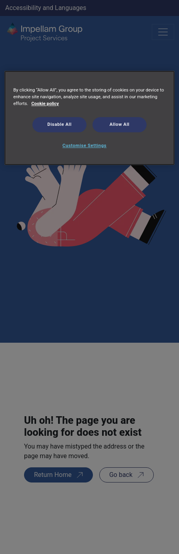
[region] (89, 118)
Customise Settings (84, 145)
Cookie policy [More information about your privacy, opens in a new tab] (45, 104)
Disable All (59, 124)
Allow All (120, 124)
